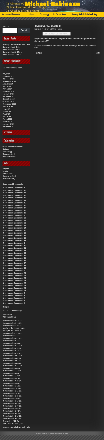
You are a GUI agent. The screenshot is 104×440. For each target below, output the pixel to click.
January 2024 (8, 94)
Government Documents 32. (14, 250)
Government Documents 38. (14, 266)
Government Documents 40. (14, 273)
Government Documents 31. (14, 248)
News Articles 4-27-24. (12, 381)
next (98, 52)
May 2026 (6, 74)
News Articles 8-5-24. (12, 411)
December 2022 (8, 126)
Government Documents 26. (14, 233)
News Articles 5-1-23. (12, 386)
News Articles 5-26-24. (12, 388)
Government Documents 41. (14, 276)
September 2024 (9, 81)
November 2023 (9, 99)
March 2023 (7, 119)
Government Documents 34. (14, 255)
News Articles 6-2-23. (12, 393)
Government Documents (52, 46)
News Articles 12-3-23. (12, 368)
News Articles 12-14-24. (12, 52)
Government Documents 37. (14, 263)
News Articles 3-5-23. (12, 336)
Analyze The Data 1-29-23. (14, 328)
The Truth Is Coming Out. (13, 423)
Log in (5, 171)
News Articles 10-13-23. (12, 348)
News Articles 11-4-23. (12, 361)
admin (60, 29)
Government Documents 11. (14, 193)
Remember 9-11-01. (11, 421)
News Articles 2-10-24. (12, 371)
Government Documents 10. (14, 190)
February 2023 (8, 121)
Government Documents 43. (14, 281)
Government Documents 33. (48, 26)
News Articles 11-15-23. (12, 358)
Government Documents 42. (14, 278)
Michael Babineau (52, 4)
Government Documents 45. (14, 286)
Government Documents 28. (14, 238)
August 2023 (7, 106)
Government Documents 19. (14, 213)
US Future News (59, 14)
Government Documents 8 (14, 301)
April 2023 (6, 116)
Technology (44, 14)
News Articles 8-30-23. (12, 406)
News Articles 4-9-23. (12, 383)
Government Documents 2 (14, 215)
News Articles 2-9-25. (11, 47)
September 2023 (9, 104)
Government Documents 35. (14, 258)
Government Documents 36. (14, 260)
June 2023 (6, 111)
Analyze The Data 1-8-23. (13, 331)
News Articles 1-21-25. (11, 50)
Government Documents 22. (14, 223)
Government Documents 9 (14, 303)
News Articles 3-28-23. (12, 326)
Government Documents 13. (14, 198)
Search (5, 26)
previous (38, 52)
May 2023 (6, 114)
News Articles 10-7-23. (12, 353)
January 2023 (8, 124)
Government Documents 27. (14, 235)
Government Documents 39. (14, 268)
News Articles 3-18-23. (12, 333)
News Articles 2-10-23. (12, 323)
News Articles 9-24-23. (12, 418)
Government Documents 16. (14, 205)
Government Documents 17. (14, 208)
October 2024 (8, 79)
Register (6, 168)
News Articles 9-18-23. (12, 416)
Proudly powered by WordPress (46, 433)
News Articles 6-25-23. (12, 396)
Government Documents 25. (14, 230)
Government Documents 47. (14, 291)
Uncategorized (83, 46)
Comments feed (9, 176)
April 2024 (6, 86)
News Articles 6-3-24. (12, 398)
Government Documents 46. (14, 288)
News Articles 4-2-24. (12, 378)
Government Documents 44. (14, 283)
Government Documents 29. (14, 240)
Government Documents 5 (14, 293)
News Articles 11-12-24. (12, 55)
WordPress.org (8, 179)
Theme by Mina (63, 433)
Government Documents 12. (14, 195)
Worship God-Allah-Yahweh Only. (85, 14)
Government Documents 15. (14, 203)
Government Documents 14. (14, 200)
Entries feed (7, 173)
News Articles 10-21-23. (12, 351)
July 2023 (6, 109)
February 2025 (8, 76)
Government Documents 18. (14, 210)
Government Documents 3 (14, 243)
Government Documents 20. (14, 218)
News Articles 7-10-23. (12, 401)
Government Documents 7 (14, 298)
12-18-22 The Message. (12, 311)
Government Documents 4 (14, 271)
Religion (31, 14)
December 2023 (8, 96)
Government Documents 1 (14, 188)
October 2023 (8, 101)
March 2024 (7, 89)
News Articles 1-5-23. (12, 341)
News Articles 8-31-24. (12, 408)
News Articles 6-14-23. (12, 391)
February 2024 (8, 91)
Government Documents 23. (14, 225)
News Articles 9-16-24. (12, 413)
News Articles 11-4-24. (12, 363)
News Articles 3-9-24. (12, 376)
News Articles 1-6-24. (12, 343)
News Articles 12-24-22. (12, 321)
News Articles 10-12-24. (12, 346)
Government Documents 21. (14, 220)
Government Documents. (12, 14)
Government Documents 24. (14, 228)
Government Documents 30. (14, 245)
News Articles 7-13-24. (12, 403)
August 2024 (7, 84)
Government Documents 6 (14, 296)
